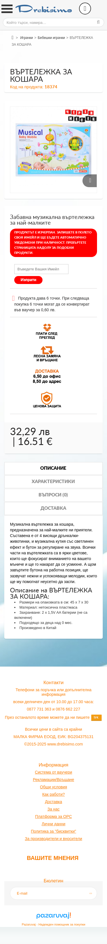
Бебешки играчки (51, 38)
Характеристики (53, 481)
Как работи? (53, 794)
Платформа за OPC (53, 816)
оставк (54, 801)
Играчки (26, 38)
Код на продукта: (26, 86)
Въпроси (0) (53, 495)
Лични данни (53, 824)
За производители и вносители (53, 838)
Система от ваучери (53, 772)
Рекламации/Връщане (53, 779)
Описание (53, 468)
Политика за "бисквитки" (53, 831)
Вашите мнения (52, 858)
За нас (53, 809)
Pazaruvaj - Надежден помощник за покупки (53, 924)
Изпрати (28, 280)
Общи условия (53, 787)
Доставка (53, 508)
